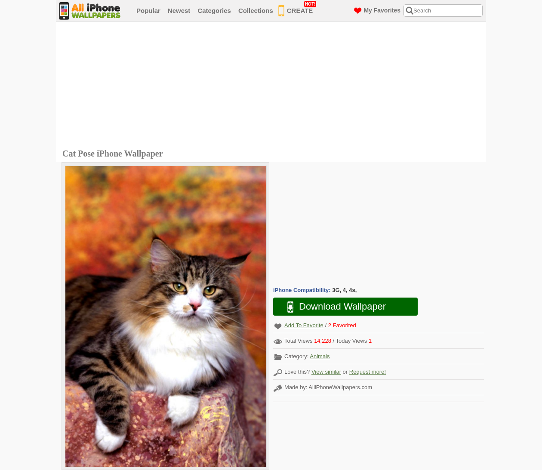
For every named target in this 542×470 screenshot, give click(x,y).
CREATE (297, 9)
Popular (148, 10)
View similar (326, 372)
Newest (179, 10)
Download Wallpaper (332, 307)
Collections (255, 10)
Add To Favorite (303, 325)
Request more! (367, 372)
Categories (214, 10)
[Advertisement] (273, 86)
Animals (320, 356)
